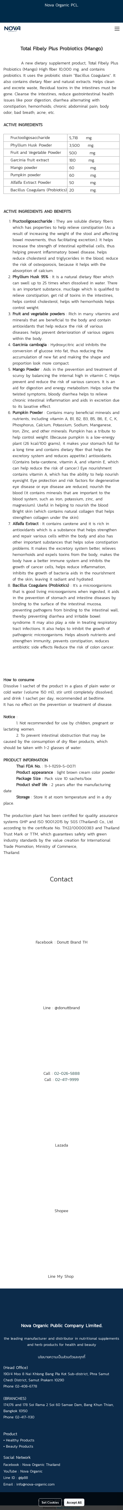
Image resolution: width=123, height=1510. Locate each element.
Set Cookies (50, 1502)
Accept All (74, 1502)
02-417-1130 (24, 1417)
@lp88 (23, 1477)
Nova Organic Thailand (41, 1464)
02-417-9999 (67, 1079)
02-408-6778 (26, 1386)
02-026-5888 (67, 1073)
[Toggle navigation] (117, 29)
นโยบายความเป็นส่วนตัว (55, 1357)
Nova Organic (31, 1471)
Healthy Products (20, 1440)
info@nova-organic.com (35, 1484)
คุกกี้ (81, 1357)
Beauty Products (19, 1446)
